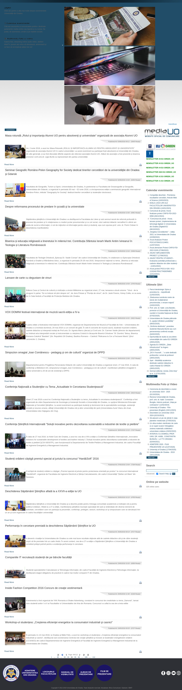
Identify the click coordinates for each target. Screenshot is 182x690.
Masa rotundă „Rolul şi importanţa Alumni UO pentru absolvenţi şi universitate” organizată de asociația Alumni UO (71, 135)
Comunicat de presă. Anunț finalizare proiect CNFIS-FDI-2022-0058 (163, 213)
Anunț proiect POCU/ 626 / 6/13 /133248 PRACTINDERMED (162, 271)
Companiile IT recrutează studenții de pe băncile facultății (38, 557)
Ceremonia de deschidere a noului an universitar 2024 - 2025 (163, 391)
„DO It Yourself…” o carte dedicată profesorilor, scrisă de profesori (163, 355)
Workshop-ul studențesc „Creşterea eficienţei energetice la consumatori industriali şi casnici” (59, 622)
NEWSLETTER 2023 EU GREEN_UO (161, 172)
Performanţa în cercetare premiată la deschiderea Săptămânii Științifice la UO (50, 525)
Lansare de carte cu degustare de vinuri (28, 277)
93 (68, 657)
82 (58, 657)
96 (79, 657)
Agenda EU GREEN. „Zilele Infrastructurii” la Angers (160, 347)
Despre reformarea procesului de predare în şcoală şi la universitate (44, 206)
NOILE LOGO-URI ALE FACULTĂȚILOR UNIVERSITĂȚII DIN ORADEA (163, 205)
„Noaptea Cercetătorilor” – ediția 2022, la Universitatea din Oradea (163, 234)
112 (94, 657)
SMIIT (130, 688)
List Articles (10, 130)
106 (86, 657)
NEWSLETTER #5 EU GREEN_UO (160, 163)
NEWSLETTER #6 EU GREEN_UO (160, 159)
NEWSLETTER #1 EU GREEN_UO (160, 181)
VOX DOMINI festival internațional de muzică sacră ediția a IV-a (42, 312)
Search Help (165, 474)
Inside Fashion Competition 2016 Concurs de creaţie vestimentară (43, 588)
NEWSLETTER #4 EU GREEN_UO (160, 168)
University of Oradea (163, 450)
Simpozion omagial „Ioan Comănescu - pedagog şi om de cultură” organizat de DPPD (55, 352)
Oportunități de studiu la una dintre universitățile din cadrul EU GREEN (163, 339)
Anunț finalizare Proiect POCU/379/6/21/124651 (159, 242)
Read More (9, 164)
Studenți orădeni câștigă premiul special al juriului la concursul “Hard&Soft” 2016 (52, 458)
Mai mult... (152, 276)
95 (75, 657)
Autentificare (173, 124)
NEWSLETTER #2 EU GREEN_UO (160, 176)
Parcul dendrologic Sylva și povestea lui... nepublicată (160, 292)
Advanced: (152, 474)
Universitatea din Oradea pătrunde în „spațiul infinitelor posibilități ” (163, 321)
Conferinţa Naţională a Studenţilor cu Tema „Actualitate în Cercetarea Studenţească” (54, 386)
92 (65, 657)
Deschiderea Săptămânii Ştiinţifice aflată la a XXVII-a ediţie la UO (43, 491)
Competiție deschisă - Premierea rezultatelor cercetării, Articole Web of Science (163, 197)
